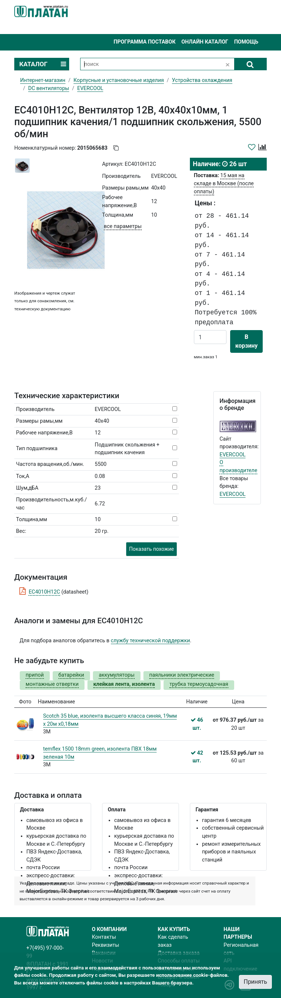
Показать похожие (151, 549)
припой (35, 675)
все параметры (123, 226)
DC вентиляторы (48, 88)
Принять (255, 981)
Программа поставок (144, 42)
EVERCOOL (233, 455)
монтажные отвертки (52, 684)
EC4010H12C (44, 592)
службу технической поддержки (150, 641)
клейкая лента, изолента (124, 684)
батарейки (71, 675)
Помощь (246, 42)
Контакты (104, 937)
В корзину (246, 341)
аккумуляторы (117, 675)
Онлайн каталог (204, 42)
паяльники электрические (181, 675)
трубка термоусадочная (198, 684)
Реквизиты (105, 945)
